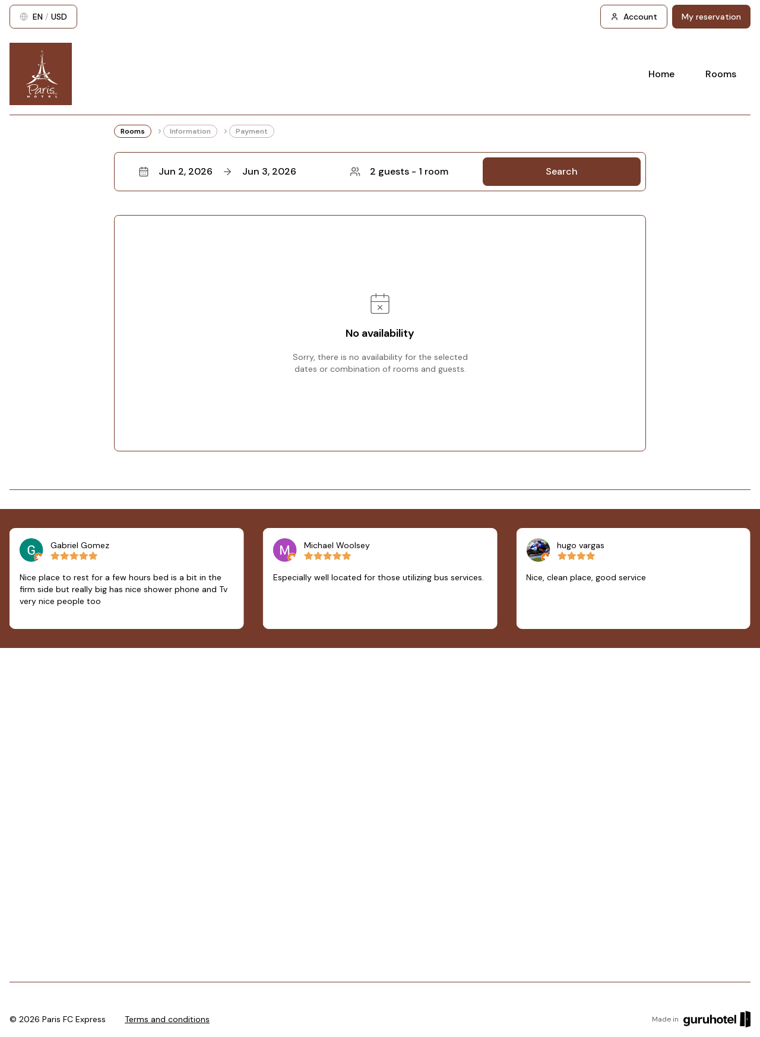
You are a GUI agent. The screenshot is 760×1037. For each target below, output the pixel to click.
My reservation (711, 16)
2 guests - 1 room (399, 171)
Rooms (720, 74)
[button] (380, 171)
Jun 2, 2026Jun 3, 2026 (217, 171)
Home (661, 74)
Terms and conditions (167, 1019)
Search (562, 171)
